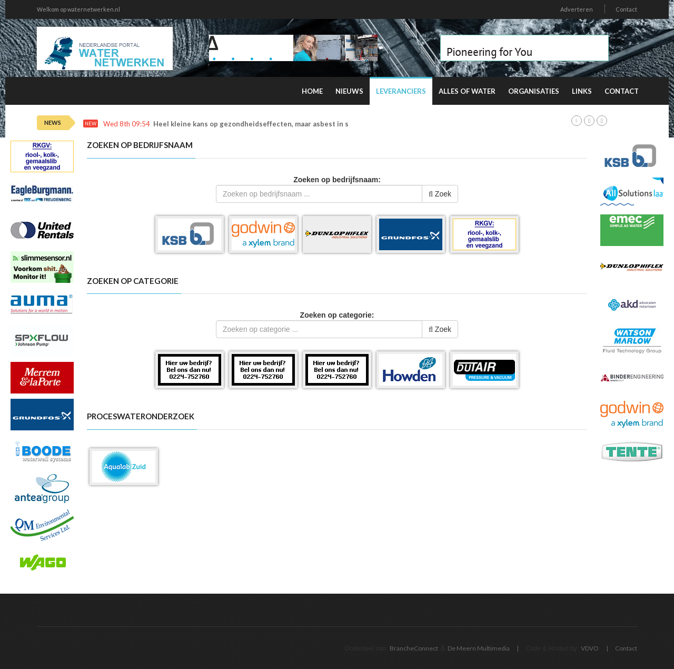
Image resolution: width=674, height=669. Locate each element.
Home (312, 91)
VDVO (590, 648)
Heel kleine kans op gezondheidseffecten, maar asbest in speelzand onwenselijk (287, 124)
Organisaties (533, 91)
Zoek (440, 194)
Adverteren (576, 9)
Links (582, 91)
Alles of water (467, 91)
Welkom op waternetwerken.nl (78, 9)
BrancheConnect (414, 648)
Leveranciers (401, 91)
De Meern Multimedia (479, 648)
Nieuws (349, 91)
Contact (626, 9)
